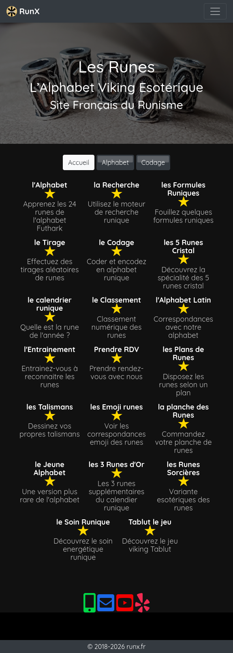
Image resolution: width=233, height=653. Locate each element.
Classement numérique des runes (117, 327)
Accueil (78, 162)
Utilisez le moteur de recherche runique (116, 212)
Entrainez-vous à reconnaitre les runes (49, 376)
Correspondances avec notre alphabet (183, 327)
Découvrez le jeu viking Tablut (150, 545)
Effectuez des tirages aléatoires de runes (50, 269)
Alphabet (115, 162)
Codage (153, 162)
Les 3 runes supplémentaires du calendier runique (117, 495)
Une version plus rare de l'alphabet (49, 495)
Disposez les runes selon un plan (183, 384)
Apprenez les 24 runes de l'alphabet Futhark (49, 216)
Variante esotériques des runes (183, 499)
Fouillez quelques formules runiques (183, 216)
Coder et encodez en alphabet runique (116, 269)
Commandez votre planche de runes (183, 442)
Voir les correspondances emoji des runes (116, 434)
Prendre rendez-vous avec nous (116, 372)
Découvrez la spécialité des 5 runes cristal (183, 277)
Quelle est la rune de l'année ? (49, 331)
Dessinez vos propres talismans (49, 430)
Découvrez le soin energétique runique (83, 549)
